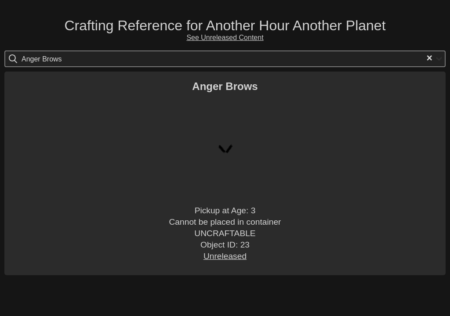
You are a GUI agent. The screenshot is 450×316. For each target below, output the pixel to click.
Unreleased (225, 256)
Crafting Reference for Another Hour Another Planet (224, 25)
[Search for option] (58, 58)
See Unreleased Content (224, 37)
